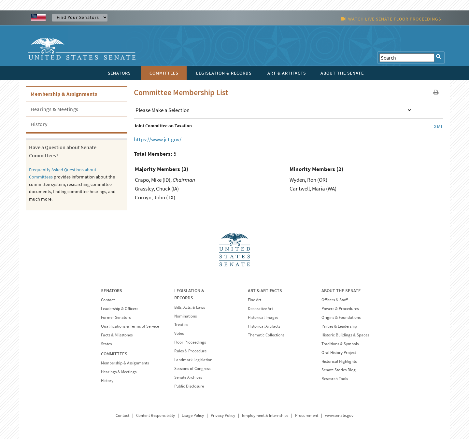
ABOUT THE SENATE (341, 290)
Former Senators (116, 317)
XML (438, 126)
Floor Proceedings (190, 342)
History (39, 124)
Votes (179, 333)
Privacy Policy (223, 415)
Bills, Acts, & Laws (189, 307)
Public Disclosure (189, 386)
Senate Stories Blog (338, 370)
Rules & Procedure (190, 351)
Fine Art (254, 300)
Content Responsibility (155, 415)
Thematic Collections (266, 335)
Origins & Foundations (341, 317)
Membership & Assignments (64, 94)
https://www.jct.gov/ (157, 139)
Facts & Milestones (117, 335)
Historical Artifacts (264, 326)
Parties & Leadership (339, 326)
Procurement (306, 415)
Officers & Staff (334, 300)
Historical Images (263, 317)
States (106, 344)
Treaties (181, 324)
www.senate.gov (339, 415)
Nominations (185, 316)
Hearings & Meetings (54, 109)
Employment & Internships (265, 415)
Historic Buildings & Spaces (345, 335)
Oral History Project (338, 352)
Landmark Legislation (193, 359)
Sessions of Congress (192, 368)
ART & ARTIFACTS (265, 290)
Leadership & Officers (119, 308)
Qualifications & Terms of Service (130, 326)
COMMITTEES (114, 354)
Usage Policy (193, 415)
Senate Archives (188, 377)
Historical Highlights (339, 361)
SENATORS (111, 290)
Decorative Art (260, 308)
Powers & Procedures (340, 308)
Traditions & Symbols (340, 344)
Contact (108, 300)
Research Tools (334, 378)
